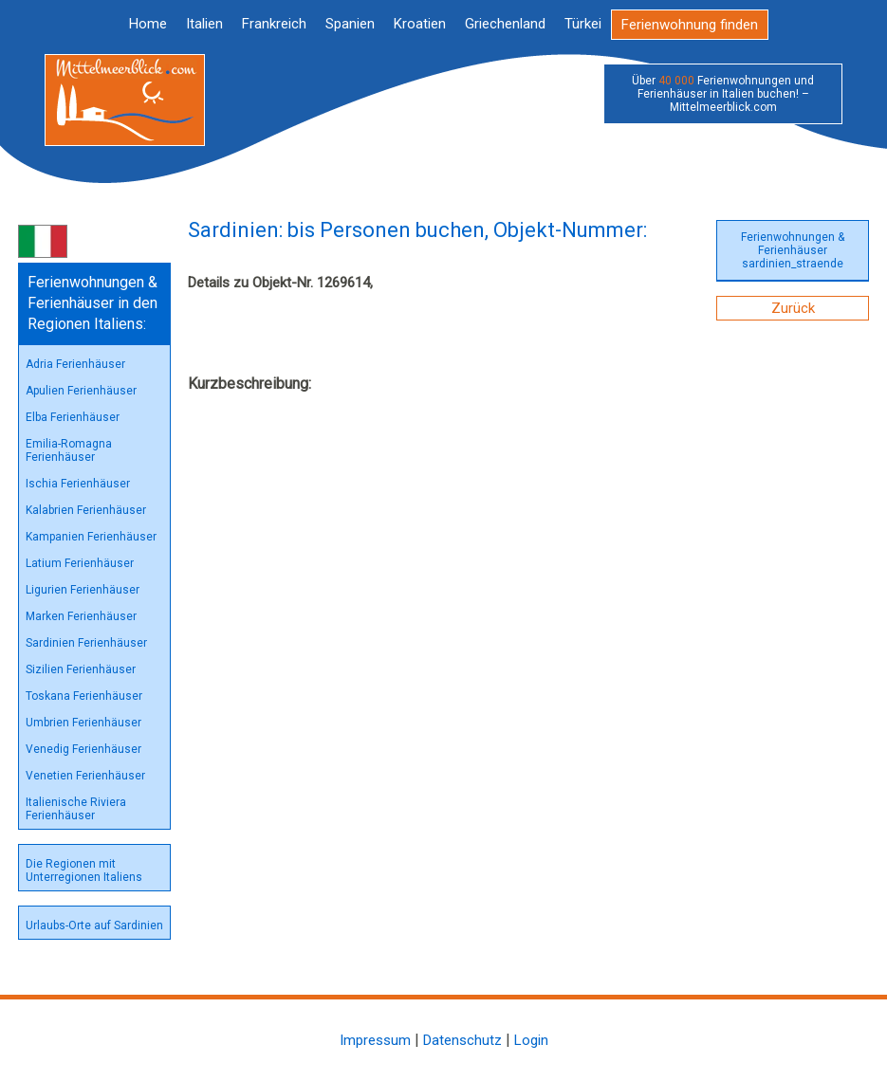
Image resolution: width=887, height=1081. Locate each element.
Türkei (582, 23)
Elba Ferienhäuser (73, 417)
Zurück (793, 308)
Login (531, 1040)
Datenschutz (462, 1040)
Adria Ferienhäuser (75, 364)
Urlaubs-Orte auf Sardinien (94, 925)
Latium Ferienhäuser (80, 563)
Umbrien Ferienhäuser (83, 722)
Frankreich (274, 23)
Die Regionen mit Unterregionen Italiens (84, 870)
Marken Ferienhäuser (81, 616)
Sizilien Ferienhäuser (81, 669)
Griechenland (505, 23)
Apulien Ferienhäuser (81, 390)
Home (148, 23)
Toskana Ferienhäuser (84, 696)
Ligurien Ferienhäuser (82, 589)
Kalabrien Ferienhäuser (86, 510)
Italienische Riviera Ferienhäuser (76, 809)
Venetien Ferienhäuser (85, 775)
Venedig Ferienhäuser (83, 749)
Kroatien (420, 23)
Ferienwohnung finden (689, 24)
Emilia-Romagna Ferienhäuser (69, 450)
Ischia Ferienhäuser (78, 483)
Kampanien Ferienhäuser (91, 536)
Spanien (350, 23)
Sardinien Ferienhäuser (86, 643)
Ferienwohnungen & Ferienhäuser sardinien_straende (792, 250)
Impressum (375, 1040)
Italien (204, 23)
